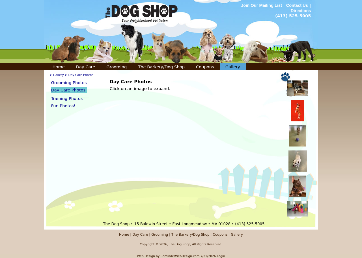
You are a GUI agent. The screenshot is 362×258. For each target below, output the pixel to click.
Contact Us (297, 5)
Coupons (205, 66)
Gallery (232, 66)
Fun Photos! (63, 105)
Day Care (85, 66)
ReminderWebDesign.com (180, 256)
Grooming (116, 66)
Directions (301, 10)
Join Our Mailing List (262, 5)
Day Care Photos (68, 90)
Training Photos (67, 98)
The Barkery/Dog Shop (161, 66)
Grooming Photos (69, 82)
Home (59, 66)
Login (221, 256)
